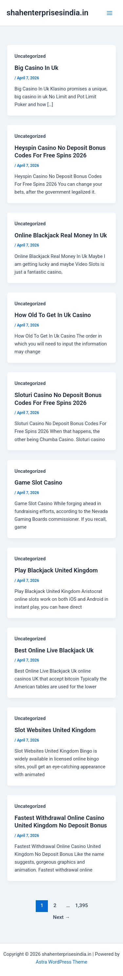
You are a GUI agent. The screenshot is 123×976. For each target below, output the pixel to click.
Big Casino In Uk (36, 67)
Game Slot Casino (38, 482)
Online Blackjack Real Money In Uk (60, 235)
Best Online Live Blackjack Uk (53, 650)
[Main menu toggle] (109, 13)
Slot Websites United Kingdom (54, 730)
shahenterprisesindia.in (48, 12)
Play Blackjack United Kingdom (56, 570)
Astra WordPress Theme (61, 962)
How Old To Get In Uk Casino (52, 315)
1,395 (81, 905)
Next (61, 917)
